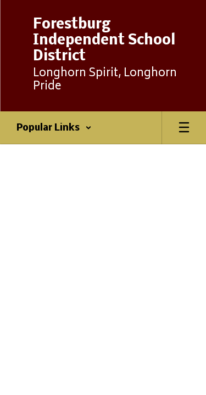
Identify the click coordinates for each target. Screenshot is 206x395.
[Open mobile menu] (184, 127)
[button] (54, 127)
